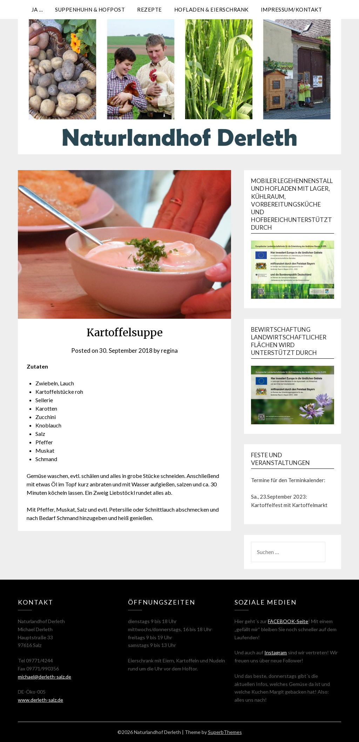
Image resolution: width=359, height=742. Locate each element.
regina (169, 350)
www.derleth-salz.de (40, 700)
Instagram (275, 652)
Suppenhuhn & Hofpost (90, 9)
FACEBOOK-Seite (288, 621)
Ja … (37, 9)
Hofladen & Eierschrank (211, 9)
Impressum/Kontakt (291, 9)
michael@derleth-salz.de (44, 677)
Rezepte (149, 9)
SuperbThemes (225, 732)
